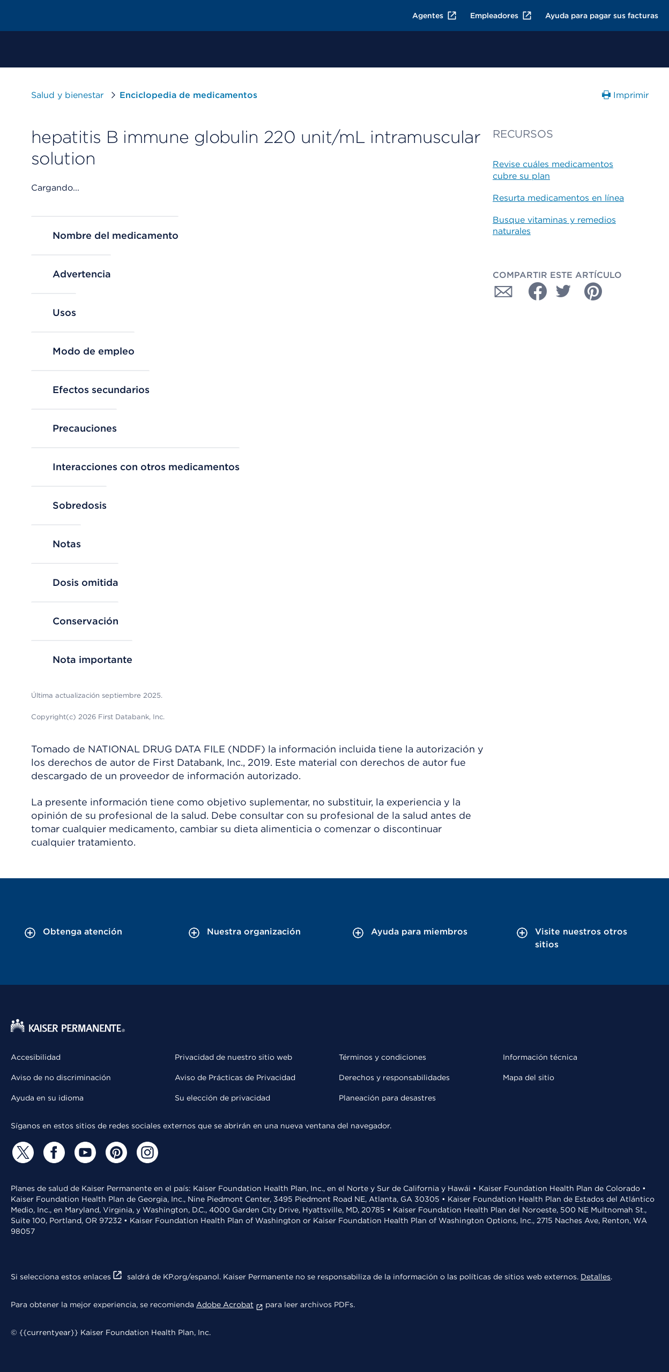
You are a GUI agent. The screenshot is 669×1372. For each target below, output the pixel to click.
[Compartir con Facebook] (533, 291)
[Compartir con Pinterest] (593, 291)
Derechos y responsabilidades (394, 1077)
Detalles (596, 1276)
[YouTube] (83, 1152)
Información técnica (540, 1057)
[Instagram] (146, 1152)
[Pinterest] (114, 1152)
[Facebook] (52, 1152)
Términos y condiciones (382, 1057)
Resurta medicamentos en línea (558, 198)
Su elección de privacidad (222, 1098)
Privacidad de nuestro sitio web (233, 1057)
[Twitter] (21, 1152)
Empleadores (501, 15)
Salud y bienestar (67, 95)
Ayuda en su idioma (47, 1098)
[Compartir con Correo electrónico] (503, 291)
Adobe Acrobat (229, 1304)
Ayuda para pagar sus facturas (601, 15)
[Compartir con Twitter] (563, 291)
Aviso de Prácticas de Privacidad (235, 1077)
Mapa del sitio (528, 1077)
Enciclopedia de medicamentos (188, 95)
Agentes (434, 15)
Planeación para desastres (387, 1098)
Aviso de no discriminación (61, 1077)
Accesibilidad (36, 1057)
